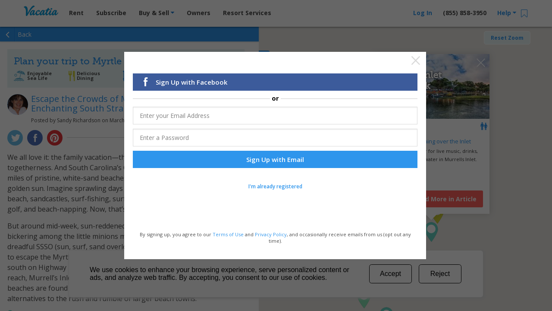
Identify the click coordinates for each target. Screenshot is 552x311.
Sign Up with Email (275, 159)
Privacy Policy (271, 234)
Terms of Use (228, 234)
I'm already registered (275, 186)
